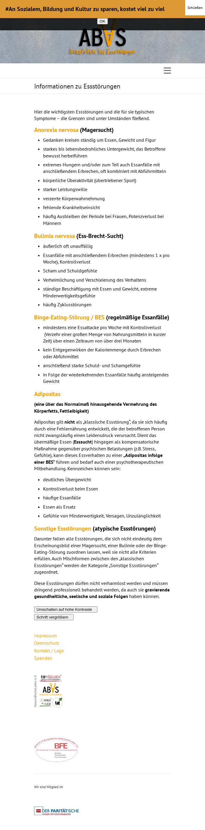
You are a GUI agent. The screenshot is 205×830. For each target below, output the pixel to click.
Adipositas (47, 394)
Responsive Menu (167, 70)
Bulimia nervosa (54, 236)
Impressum (45, 635)
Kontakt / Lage (49, 651)
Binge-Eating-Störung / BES (69, 317)
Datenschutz (46, 643)
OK (102, 21)
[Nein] (198, 15)
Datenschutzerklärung (127, 13)
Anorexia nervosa (56, 130)
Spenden (43, 658)
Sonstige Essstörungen (62, 528)
